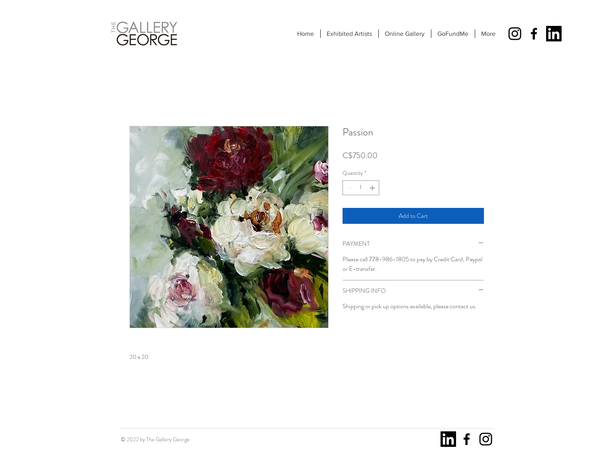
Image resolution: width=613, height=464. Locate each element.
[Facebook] (534, 33)
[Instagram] (514, 33)
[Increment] (373, 188)
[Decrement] (349, 188)
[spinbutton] (361, 188)
